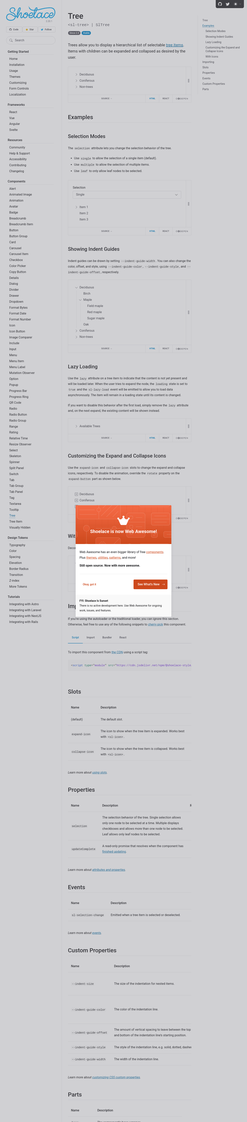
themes (91, 557)
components (154, 552)
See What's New (151, 584)
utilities (103, 557)
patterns (115, 557)
